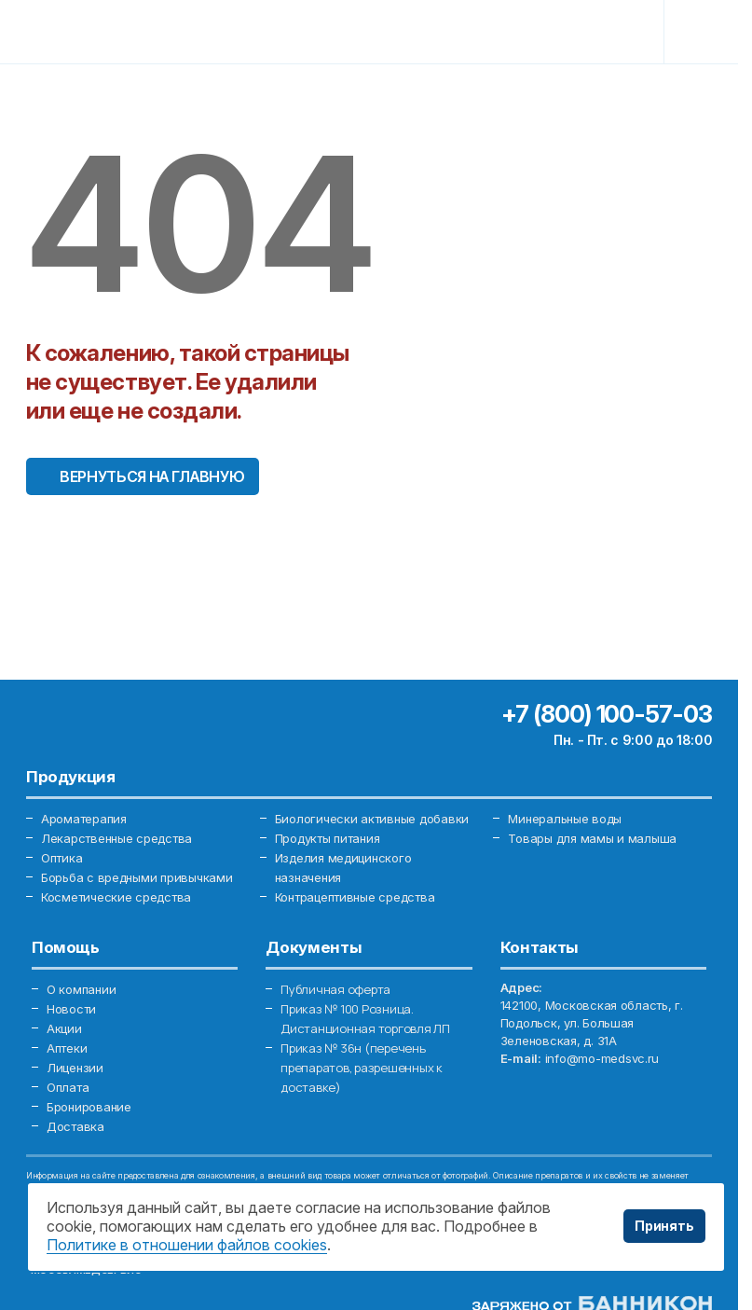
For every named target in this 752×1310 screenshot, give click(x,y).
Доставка (75, 1126)
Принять (664, 1226)
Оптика (61, 857)
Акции (64, 1028)
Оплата (68, 1087)
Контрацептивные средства (355, 896)
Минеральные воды (565, 818)
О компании (81, 989)
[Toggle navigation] (697, 32)
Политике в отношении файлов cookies (187, 1244)
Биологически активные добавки (372, 818)
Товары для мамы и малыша (592, 838)
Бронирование (89, 1106)
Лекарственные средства (116, 838)
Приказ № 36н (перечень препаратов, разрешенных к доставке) (361, 1068)
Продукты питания (327, 838)
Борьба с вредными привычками (137, 877)
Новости (71, 1008)
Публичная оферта (335, 989)
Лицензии (75, 1067)
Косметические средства (116, 896)
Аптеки (67, 1048)
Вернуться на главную (152, 476)
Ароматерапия (84, 818)
